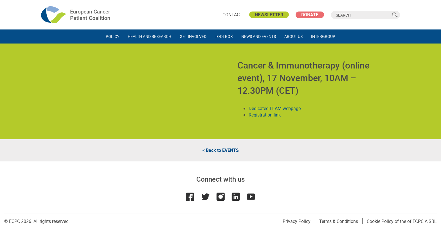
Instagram (220, 197)
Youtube (251, 197)
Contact (232, 15)
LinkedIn (235, 197)
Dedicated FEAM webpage (275, 108)
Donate (309, 15)
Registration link (265, 115)
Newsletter (269, 15)
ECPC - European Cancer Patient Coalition (76, 14)
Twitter (205, 197)
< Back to (220, 150)
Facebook (190, 197)
